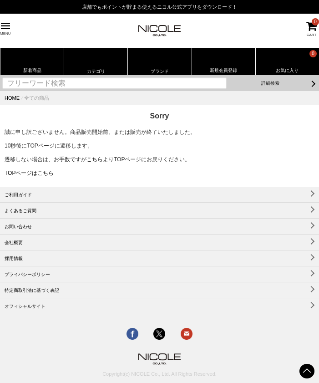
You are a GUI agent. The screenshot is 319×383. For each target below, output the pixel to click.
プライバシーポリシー (27, 274)
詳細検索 (270, 83)
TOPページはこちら (29, 173)
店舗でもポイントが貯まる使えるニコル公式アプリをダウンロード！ (159, 7)
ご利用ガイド (18, 194)
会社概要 (14, 242)
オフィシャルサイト (25, 306)
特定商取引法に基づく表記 (32, 290)
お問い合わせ (18, 226)
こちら (94, 159)
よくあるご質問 (20, 210)
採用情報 (14, 258)
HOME (12, 98)
